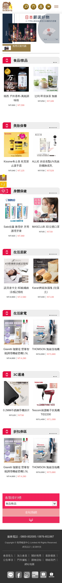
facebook (18, 577)
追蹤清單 (3, 191)
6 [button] (56, 127)
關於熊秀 (36, 555)
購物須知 (33, 7)
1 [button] (53, 62)
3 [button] (56, 62)
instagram (27, 577)
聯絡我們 (50, 560)
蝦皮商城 (51, 577)
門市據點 (22, 560)
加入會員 (41, 7)
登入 (48, 7)
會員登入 (8, 555)
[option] (31, 28)
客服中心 (3, 184)
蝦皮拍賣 (43, 577)
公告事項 (8, 560)
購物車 (3, 176)
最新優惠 (50, 555)
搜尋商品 (26, 7)
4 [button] (53, 127)
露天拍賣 (35, 577)
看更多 (31, 519)
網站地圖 (29, 564)
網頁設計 (26, 547)
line (10, 577)
